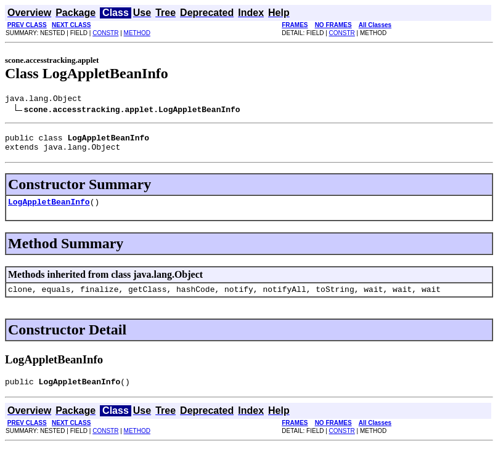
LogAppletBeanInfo (49, 208)
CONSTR (105, 33)
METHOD (137, 33)
